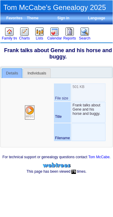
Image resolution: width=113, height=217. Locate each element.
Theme (33, 18)
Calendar (54, 38)
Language (96, 18)
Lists (39, 38)
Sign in (63, 18)
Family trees (9, 38)
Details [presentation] (12, 73)
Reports (69, 38)
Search (84, 38)
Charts (24, 38)
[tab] (12, 73)
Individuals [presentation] (36, 73)
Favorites (14, 18)
